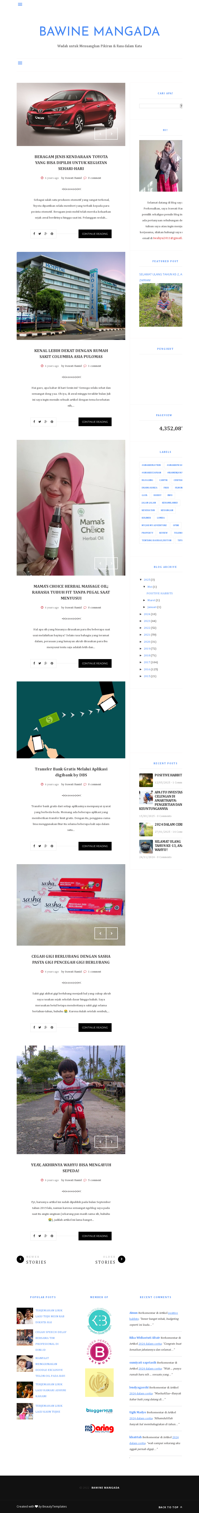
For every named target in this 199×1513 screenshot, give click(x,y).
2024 (147, 614)
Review (163, 533)
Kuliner (146, 518)
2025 (147, 579)
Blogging (147, 480)
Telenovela (181, 533)
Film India (180, 488)
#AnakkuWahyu (176, 465)
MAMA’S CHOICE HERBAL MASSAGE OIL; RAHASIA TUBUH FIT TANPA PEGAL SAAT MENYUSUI (71, 592)
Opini (176, 525)
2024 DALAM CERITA (170, 824)
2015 (147, 676)
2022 (147, 627)
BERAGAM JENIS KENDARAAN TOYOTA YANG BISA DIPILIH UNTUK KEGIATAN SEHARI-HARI (71, 163)
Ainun (133, 1313)
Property (147, 533)
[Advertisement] (165, 720)
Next (112, 134)
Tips (180, 540)
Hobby (157, 495)
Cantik (163, 480)
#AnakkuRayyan (151, 465)
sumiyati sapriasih (142, 1362)
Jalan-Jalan (149, 503)
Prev (100, 134)
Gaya (144, 495)
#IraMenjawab (176, 473)
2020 (147, 641)
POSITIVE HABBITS (160, 593)
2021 (147, 634)
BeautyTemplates (54, 1506)
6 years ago (52, 178)
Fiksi (166, 488)
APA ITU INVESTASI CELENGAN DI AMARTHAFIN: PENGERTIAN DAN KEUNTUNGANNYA (161, 801)
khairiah (135, 1437)
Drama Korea (149, 488)
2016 (147, 669)
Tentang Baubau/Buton (156, 540)
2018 (147, 655)
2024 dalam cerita (150, 1343)
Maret (151, 600)
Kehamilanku (170, 503)
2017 (147, 662)
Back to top (170, 1507)
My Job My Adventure (154, 525)
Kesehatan (148, 510)
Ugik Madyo (137, 1412)
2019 (147, 648)
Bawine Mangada (99, 32)
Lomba (161, 518)
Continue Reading (95, 233)
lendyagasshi (139, 1387)
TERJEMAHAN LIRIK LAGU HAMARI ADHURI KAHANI (50, 1390)
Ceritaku (179, 480)
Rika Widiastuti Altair (144, 1337)
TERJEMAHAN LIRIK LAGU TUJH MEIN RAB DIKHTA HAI (49, 1316)
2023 (147, 621)
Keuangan (167, 510)
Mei (149, 586)
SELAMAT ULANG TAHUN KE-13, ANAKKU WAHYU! (173, 846)
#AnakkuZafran (151, 473)
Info (170, 495)
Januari (152, 607)
